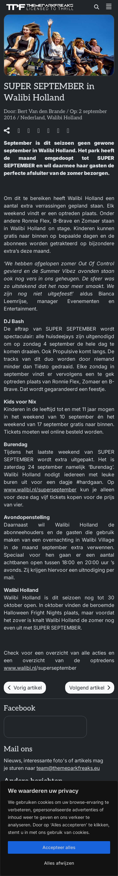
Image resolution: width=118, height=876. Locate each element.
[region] (59, 828)
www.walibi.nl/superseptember (40, 489)
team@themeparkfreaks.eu (68, 768)
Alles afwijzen (59, 863)
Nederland (32, 118)
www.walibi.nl (20, 668)
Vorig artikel (25, 687)
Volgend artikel (89, 687)
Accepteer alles (59, 847)
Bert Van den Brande (41, 112)
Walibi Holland (64, 118)
